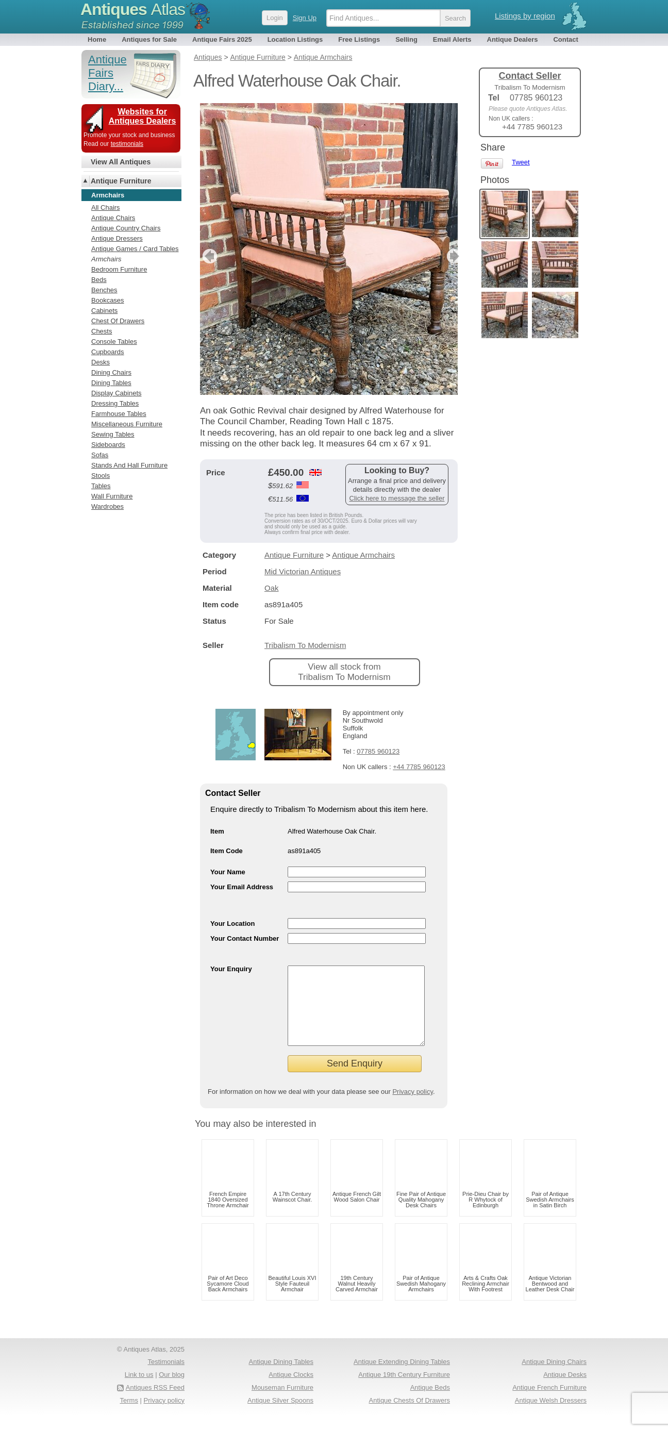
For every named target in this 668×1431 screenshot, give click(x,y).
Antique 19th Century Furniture (404, 1390)
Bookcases (107, 300)
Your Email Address (241, 887)
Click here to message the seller (397, 498)
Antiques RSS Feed (155, 1403)
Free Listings (359, 39)
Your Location (232, 923)
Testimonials (166, 1377)
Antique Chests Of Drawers (409, 1416)
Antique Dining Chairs (554, 1377)
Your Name (227, 872)
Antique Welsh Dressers (551, 1416)
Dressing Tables (115, 403)
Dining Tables (111, 383)
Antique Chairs (113, 218)
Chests (101, 331)
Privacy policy (412, 1107)
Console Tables (114, 341)
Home (97, 39)
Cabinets (104, 310)
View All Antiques (121, 162)
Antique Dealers (512, 39)
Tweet (521, 162)
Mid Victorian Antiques (302, 571)
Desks (100, 362)
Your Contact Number (244, 938)
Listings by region (525, 15)
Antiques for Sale (149, 39)
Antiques (132, 9)
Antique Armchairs (363, 555)
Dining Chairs (111, 372)
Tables (101, 486)
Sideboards (108, 444)
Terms (129, 1416)
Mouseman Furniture (282, 1403)
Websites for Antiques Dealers (142, 116)
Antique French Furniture (549, 1403)
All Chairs (105, 207)
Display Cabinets (116, 393)
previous (208, 256)
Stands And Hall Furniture (129, 465)
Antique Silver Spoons (280, 1416)
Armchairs (106, 259)
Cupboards (107, 352)
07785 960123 (378, 751)
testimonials (127, 143)
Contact (565, 39)
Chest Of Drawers (117, 321)
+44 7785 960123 (419, 767)
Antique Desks (565, 1390)
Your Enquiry (231, 969)
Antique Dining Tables (280, 1377)
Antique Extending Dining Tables (402, 1377)
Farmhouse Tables (118, 414)
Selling (406, 39)
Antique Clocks (291, 1390)
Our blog (172, 1390)
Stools (100, 475)
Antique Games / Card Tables (135, 249)
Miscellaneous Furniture (126, 424)
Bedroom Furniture (119, 269)
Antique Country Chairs (125, 228)
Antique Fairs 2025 (222, 39)
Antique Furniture (294, 555)
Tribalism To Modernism (305, 645)
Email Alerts (452, 39)
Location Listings (295, 39)
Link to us (139, 1390)
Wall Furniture (111, 496)
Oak (271, 588)
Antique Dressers (117, 238)
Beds (99, 280)
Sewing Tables (113, 434)
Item (217, 831)
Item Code (226, 851)
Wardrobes (107, 506)
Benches (104, 290)
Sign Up (304, 18)
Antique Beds (430, 1403)
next (449, 256)
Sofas (99, 455)
